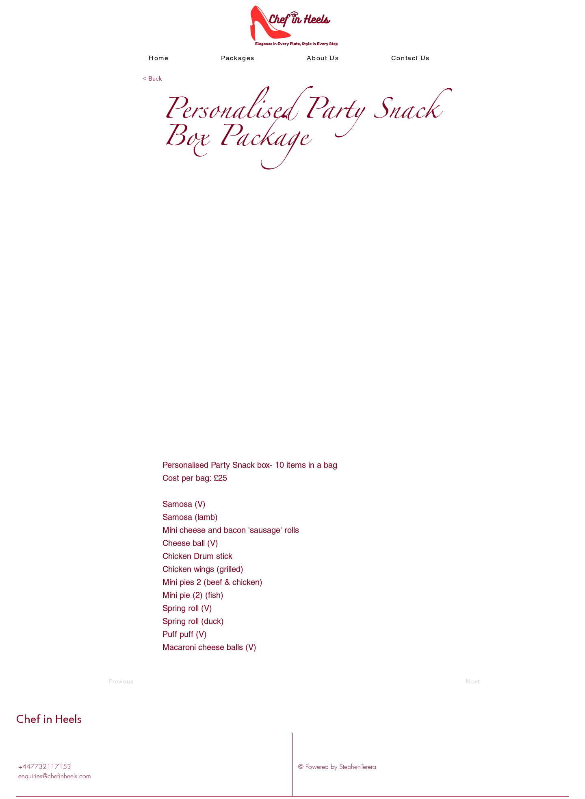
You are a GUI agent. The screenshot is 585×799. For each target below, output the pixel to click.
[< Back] (169, 78)
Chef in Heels (50, 720)
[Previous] (135, 681)
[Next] (459, 681)
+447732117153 (44, 766)
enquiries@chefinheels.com (54, 775)
